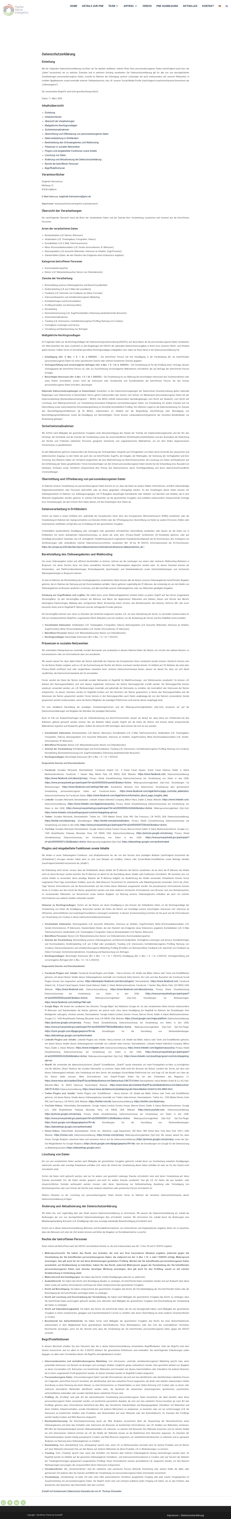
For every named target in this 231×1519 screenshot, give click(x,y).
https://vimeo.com (63, 1135)
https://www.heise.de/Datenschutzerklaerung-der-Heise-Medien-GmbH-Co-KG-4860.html (127, 1089)
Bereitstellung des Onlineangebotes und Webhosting (72, 142)
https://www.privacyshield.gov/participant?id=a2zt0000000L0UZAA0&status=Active (109, 808)
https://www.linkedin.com (175, 799)
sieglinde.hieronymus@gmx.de (75, 196)
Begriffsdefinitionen (55, 168)
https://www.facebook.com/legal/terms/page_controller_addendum (154, 791)
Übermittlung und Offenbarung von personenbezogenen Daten (77, 134)
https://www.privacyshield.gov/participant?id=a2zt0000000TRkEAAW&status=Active (88, 1026)
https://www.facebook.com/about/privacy (66, 778)
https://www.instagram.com (90, 1047)
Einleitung (50, 112)
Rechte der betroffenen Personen (61, 163)
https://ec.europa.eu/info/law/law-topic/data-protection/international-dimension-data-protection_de (92, 547)
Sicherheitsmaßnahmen (57, 129)
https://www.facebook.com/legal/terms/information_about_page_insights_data (127, 795)
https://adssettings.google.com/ (83, 1147)
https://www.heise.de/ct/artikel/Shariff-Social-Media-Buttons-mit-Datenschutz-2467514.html (92, 1080)
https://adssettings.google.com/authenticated (145, 841)
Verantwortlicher (53, 117)
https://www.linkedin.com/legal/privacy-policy (91, 803)
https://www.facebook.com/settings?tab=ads (85, 786)
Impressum (173, 1515)
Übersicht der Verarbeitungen (60, 121)
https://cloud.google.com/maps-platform (146, 1018)
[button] (3, 1502)
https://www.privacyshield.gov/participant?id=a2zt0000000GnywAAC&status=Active (88, 782)
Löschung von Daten (55, 155)
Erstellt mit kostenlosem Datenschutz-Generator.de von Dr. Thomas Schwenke (81, 1491)
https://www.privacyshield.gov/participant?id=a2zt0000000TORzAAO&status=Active (123, 824)
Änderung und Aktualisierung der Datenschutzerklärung (73, 159)
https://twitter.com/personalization (111, 820)
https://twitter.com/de (100, 1101)
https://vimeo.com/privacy (110, 1135)
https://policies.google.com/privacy (154, 833)
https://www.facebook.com (152, 774)
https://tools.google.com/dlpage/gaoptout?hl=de (70, 1031)
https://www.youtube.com (151, 1109)
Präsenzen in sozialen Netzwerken (62, 146)
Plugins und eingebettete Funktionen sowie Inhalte (71, 151)
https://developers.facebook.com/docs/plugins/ (109, 981)
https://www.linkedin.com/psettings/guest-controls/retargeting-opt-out (81, 812)
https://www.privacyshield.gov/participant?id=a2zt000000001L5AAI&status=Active (87, 1118)
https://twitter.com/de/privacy (60, 820)
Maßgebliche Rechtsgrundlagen (61, 125)
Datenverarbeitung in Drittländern (62, 138)
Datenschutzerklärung (192, 1515)
